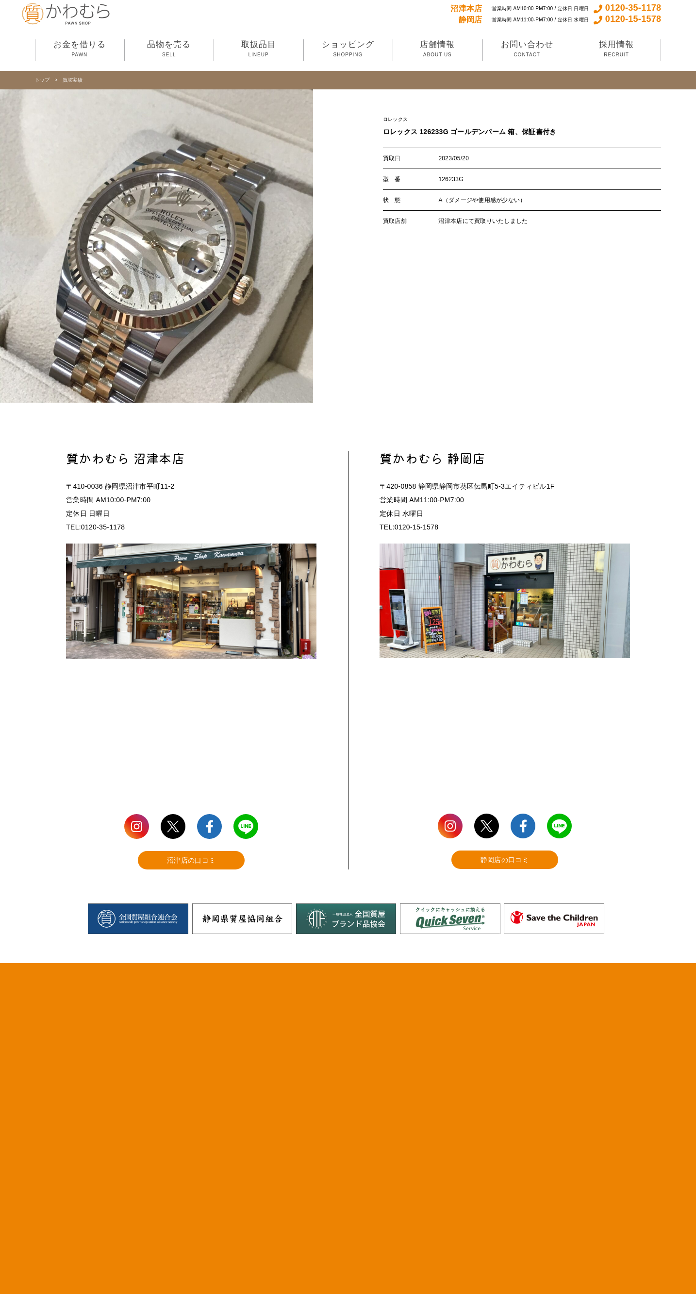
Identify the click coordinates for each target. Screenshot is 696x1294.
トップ (42, 80)
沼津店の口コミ (191, 860)
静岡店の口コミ (505, 860)
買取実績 (73, 80)
